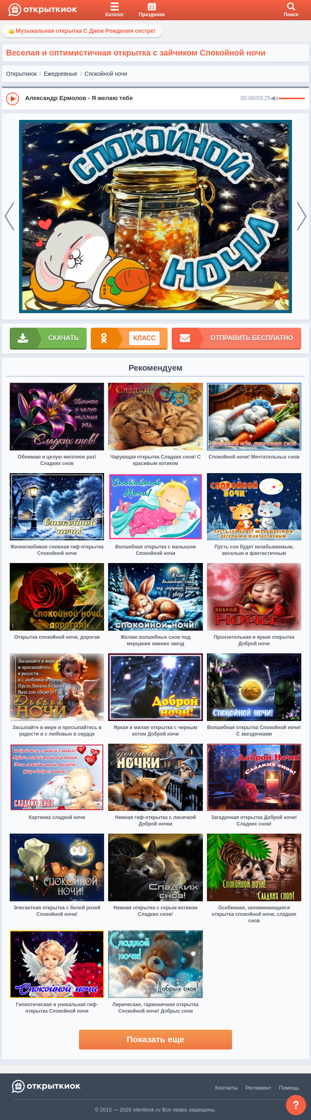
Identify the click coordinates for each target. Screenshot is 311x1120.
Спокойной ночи (106, 73)
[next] (301, 216)
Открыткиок (21, 73)
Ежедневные (60, 73)
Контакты (226, 1088)
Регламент (258, 1088)
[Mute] (275, 99)
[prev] (9, 216)
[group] (155, 98)
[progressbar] (292, 99)
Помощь (289, 1088)
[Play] (12, 98)
